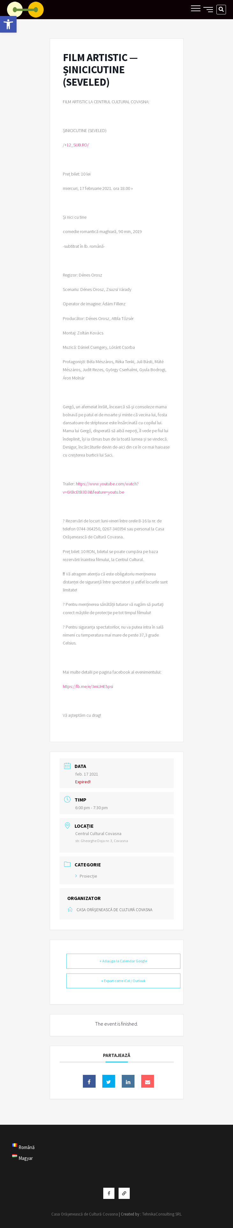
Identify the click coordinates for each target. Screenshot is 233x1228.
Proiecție (86, 876)
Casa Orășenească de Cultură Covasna (84, 1214)
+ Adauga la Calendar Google (123, 960)
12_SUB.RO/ (78, 145)
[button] (8, 24)
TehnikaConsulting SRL (162, 1214)
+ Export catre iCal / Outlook (123, 980)
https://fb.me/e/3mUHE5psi (88, 686)
